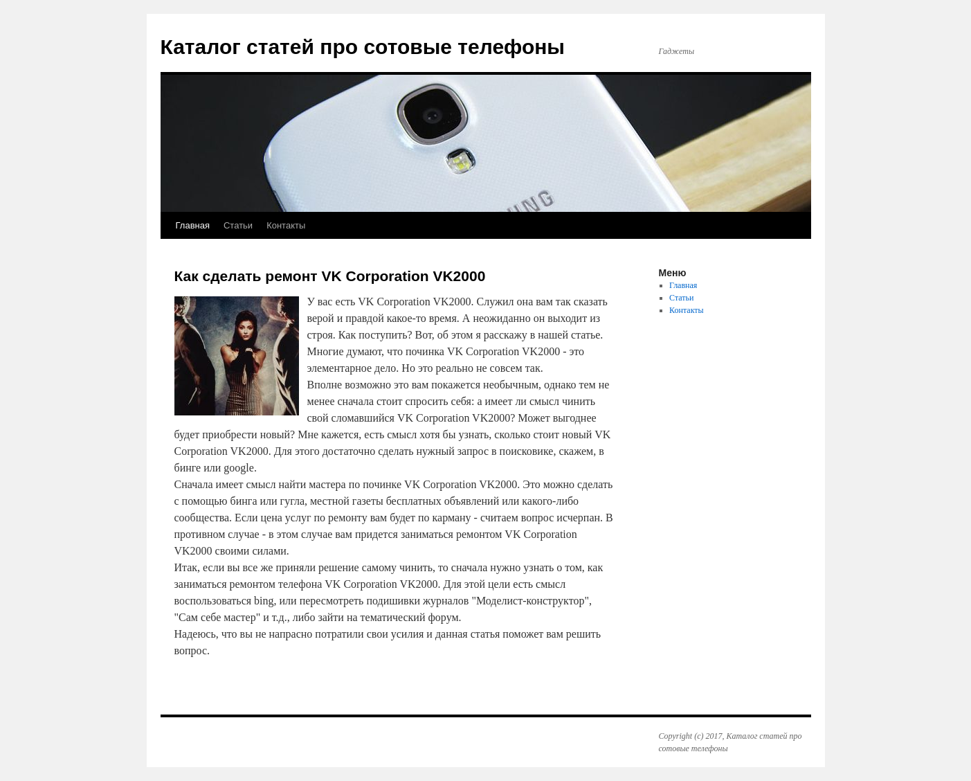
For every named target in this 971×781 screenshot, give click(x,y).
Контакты (285, 225)
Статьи (238, 225)
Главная (193, 225)
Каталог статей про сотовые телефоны (363, 46)
